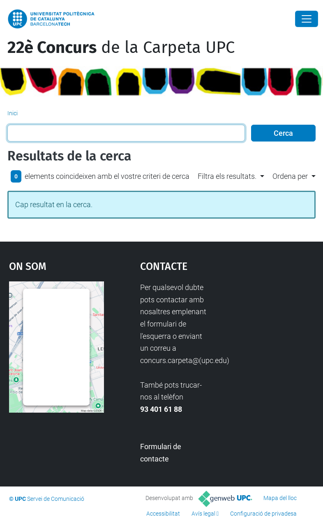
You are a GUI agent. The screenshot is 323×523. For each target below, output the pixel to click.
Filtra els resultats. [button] (227, 176)
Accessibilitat (163, 513)
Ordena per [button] (290, 176)
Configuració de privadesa (263, 513)
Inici (12, 113)
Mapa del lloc (280, 498)
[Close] (306, 19)
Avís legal (203, 513)
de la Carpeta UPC (121, 47)
